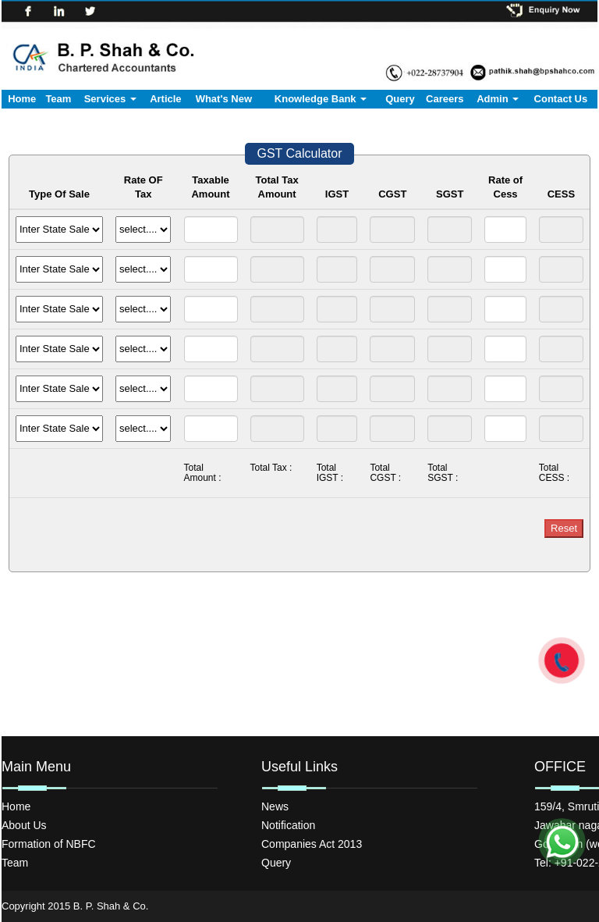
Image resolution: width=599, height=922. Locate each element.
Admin (498, 99)
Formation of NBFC (49, 844)
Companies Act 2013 (311, 844)
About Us (24, 825)
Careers (444, 99)
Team (58, 99)
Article (165, 99)
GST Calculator (299, 153)
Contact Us (561, 99)
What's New (224, 99)
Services (110, 99)
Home (22, 99)
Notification (288, 825)
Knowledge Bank (321, 99)
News (275, 806)
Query (400, 99)
